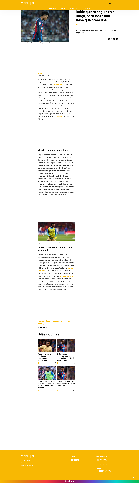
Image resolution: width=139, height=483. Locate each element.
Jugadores (91, 25)
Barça (63, 8)
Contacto (24, 463)
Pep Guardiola (85, 8)
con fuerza (58, 85)
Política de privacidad (28, 465)
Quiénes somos (26, 460)
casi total (59, 116)
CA (113, 3)
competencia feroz (66, 276)
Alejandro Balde (44, 321)
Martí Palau (41, 74)
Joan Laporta (73, 8)
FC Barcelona (82, 25)
